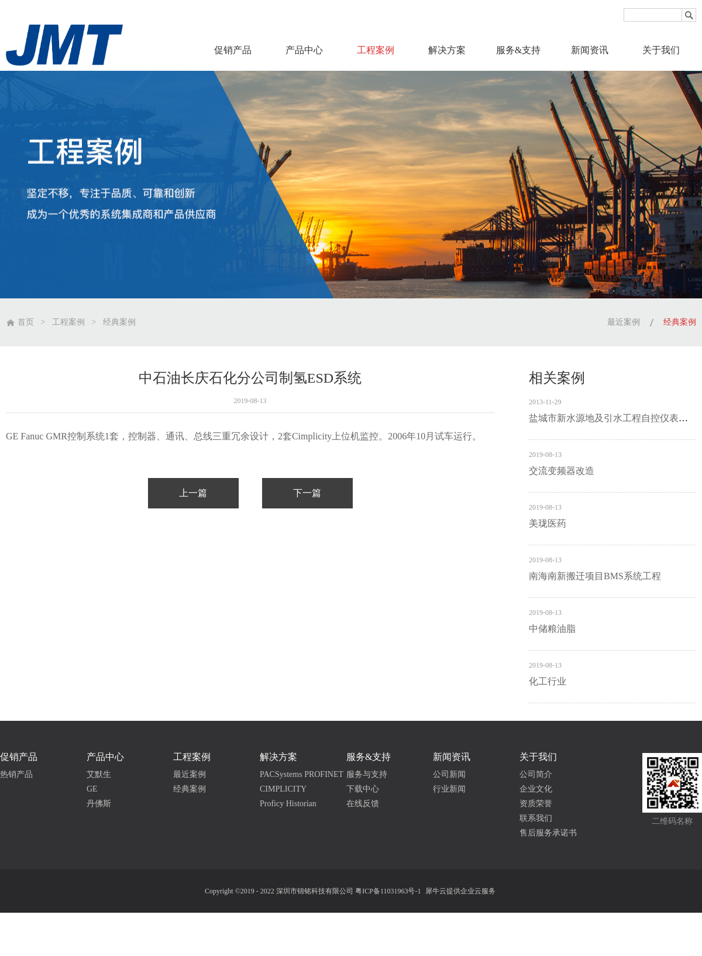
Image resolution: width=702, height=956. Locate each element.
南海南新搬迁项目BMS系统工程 (595, 576)
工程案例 (68, 322)
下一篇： (307, 493)
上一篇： (193, 493)
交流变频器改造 (561, 471)
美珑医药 (547, 523)
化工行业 (547, 681)
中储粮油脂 (552, 629)
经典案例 (119, 322)
